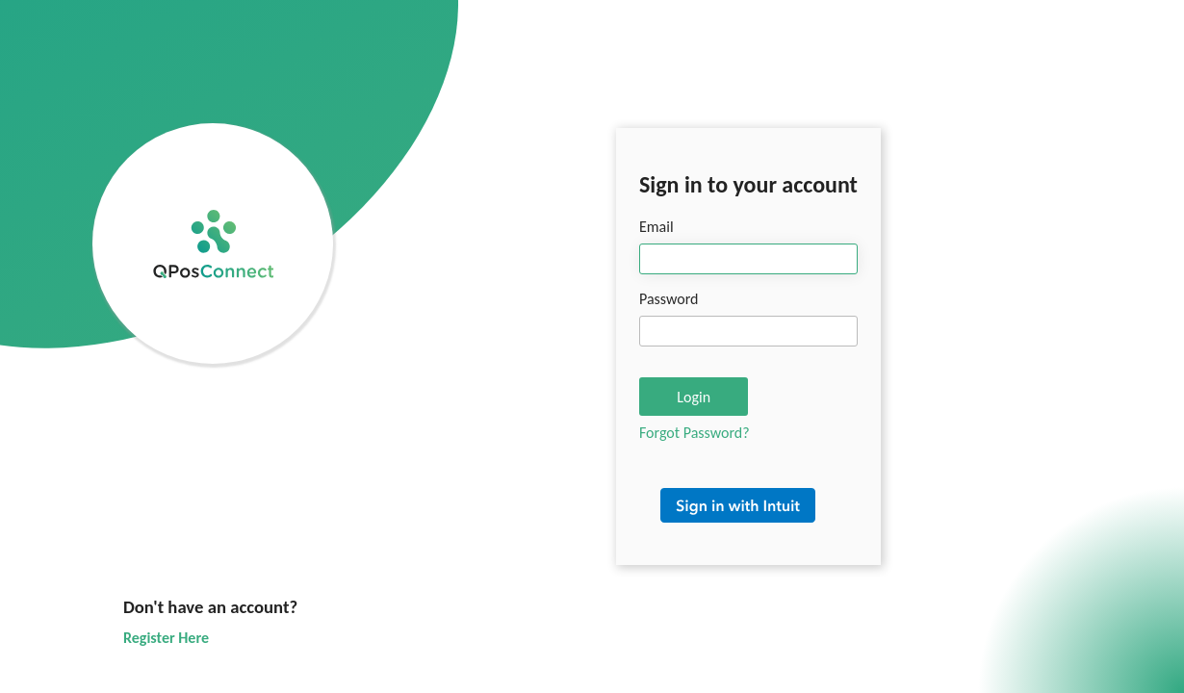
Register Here (166, 638)
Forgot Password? (694, 433)
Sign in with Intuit (748, 515)
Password (669, 299)
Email (656, 227)
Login (693, 397)
